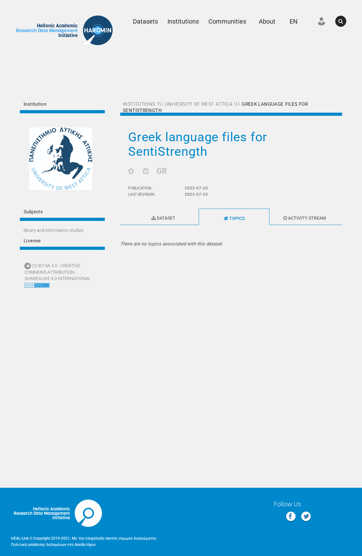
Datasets (145, 21)
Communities (227, 21)
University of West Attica (198, 104)
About (267, 21)
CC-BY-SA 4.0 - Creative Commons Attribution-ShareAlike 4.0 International (58, 272)
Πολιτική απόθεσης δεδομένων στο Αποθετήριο (53, 544)
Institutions (183, 21)
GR (161, 171)
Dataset (163, 218)
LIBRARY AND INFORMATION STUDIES (53, 230)
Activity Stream (304, 218)
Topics (234, 218)
